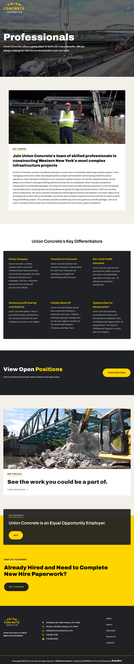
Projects (111, 637)
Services (110, 631)
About (109, 624)
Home (109, 618)
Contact (110, 643)
